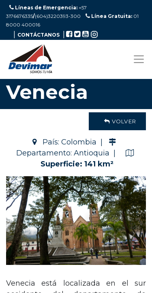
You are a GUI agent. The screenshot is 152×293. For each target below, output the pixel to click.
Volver (117, 121)
